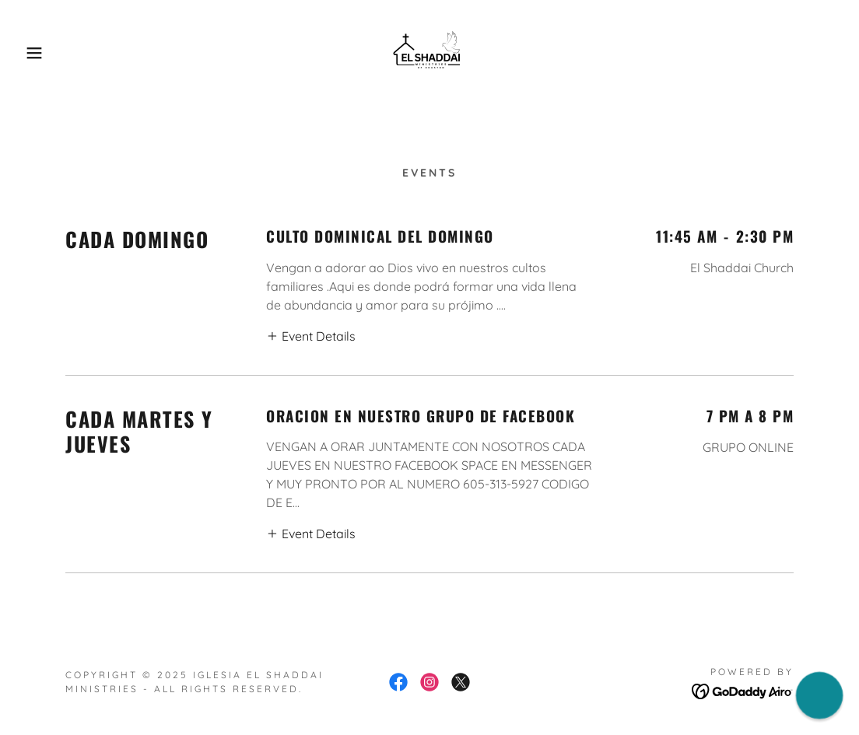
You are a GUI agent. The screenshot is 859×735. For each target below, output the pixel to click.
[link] (429, 51)
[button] (43, 52)
